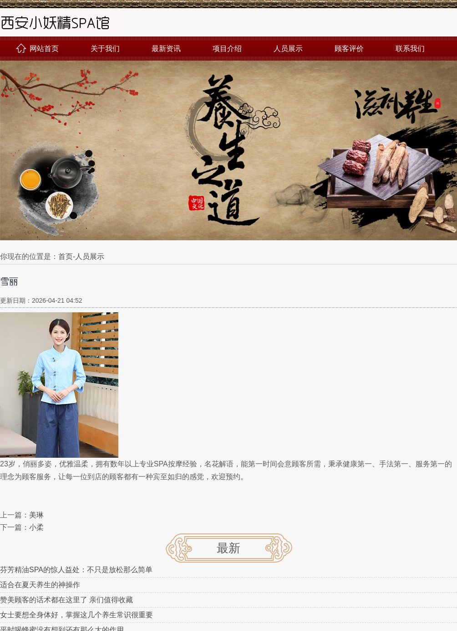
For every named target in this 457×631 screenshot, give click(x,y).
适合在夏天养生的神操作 (40, 585)
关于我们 (105, 48)
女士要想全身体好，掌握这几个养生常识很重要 (76, 615)
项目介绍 (227, 48)
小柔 (36, 527)
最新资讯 (166, 48)
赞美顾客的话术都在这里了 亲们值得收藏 (66, 600)
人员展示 (288, 48)
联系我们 (410, 48)
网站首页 (37, 48)
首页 (65, 256)
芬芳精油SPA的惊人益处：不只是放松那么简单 (76, 570)
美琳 (36, 515)
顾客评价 (349, 48)
